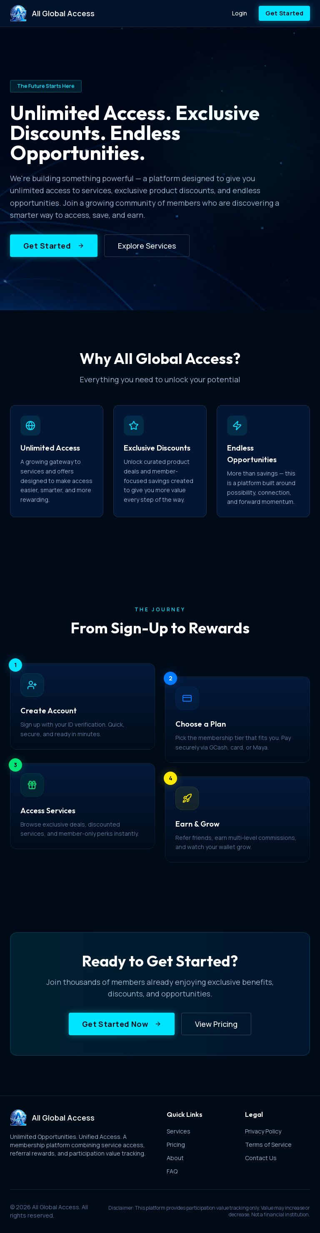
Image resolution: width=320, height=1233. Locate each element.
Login (239, 13)
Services (178, 1131)
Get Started (284, 13)
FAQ (172, 1171)
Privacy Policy (263, 1131)
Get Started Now (122, 1024)
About (175, 1158)
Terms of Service (268, 1144)
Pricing (176, 1144)
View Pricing (216, 1024)
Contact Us (261, 1158)
